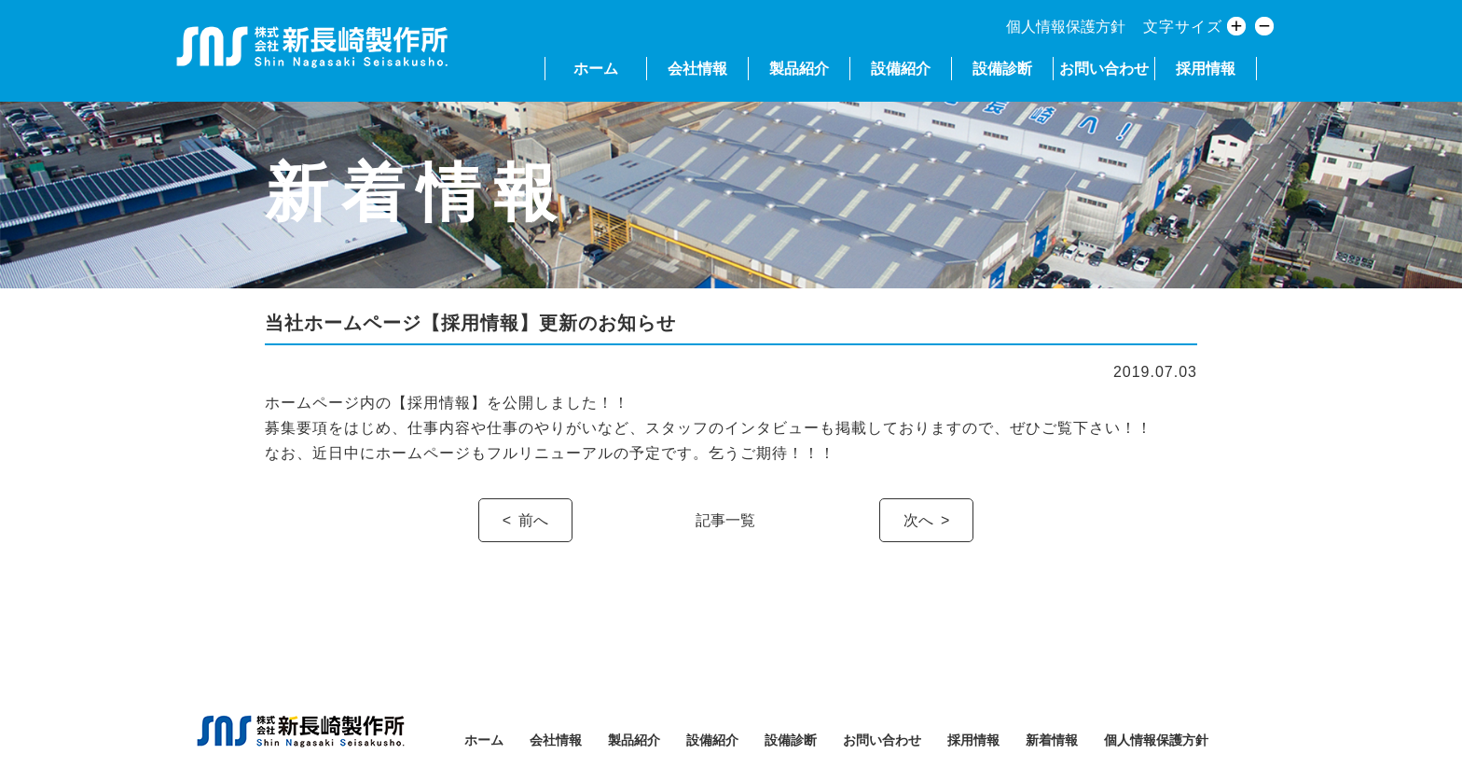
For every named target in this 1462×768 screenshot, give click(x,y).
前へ (533, 520)
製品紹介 (799, 69)
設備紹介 (901, 69)
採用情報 (1205, 69)
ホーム (595, 69)
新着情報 (1052, 740)
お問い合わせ (1104, 69)
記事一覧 (725, 520)
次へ (918, 520)
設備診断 (1002, 69)
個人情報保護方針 (1065, 27)
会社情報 (697, 69)
